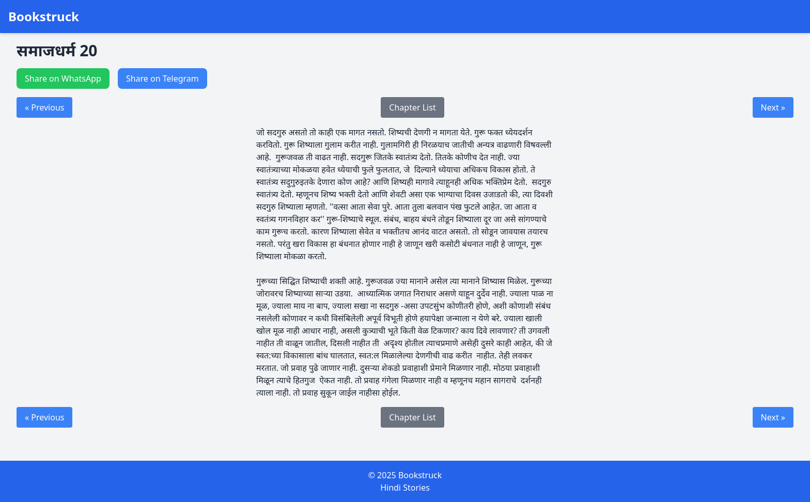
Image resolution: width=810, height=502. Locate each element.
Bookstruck (43, 16)
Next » (773, 107)
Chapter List (412, 107)
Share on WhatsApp (63, 78)
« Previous (44, 107)
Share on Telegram (162, 78)
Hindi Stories (405, 487)
